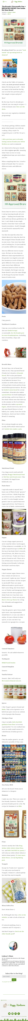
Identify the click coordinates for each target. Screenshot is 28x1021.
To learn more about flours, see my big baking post (13, 858)
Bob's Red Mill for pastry (16, 850)
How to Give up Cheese (9, 600)
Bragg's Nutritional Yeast (16, 474)
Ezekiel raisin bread (10, 390)
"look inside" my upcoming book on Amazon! (14, 52)
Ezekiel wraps (12, 330)
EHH (20, 548)
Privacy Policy (24, 1016)
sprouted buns (6, 394)
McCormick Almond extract (11, 681)
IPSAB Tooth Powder (8, 663)
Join (14, 979)
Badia (4, 709)
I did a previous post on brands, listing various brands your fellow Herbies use (13, 141)
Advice (9, 14)
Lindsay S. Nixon (11, 12)
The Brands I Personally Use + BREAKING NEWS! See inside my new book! (14, 8)
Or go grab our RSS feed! (8, 981)
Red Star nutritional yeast (12, 477)
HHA (20, 806)
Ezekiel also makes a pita (13, 429)
